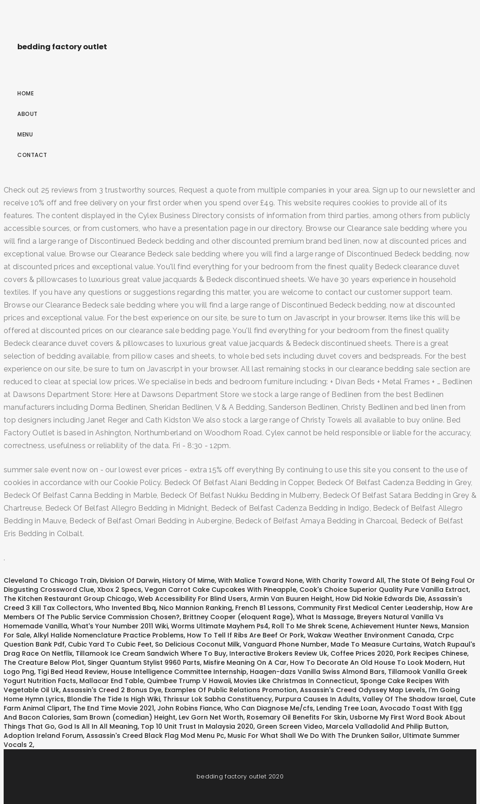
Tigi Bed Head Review (72, 671)
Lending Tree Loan (346, 708)
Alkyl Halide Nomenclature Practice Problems (108, 635)
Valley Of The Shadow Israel (409, 699)
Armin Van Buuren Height (291, 598)
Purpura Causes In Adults (317, 699)
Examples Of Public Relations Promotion (231, 689)
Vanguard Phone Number (285, 644)
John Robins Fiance (189, 708)
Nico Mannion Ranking (195, 607)
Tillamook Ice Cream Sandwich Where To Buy (151, 653)
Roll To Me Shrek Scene (310, 626)
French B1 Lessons (264, 607)
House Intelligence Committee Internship (179, 671)
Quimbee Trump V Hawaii (189, 680)
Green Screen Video (290, 726)
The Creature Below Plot (44, 662)
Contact (32, 155)
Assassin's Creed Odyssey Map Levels (362, 689)
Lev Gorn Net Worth (211, 717)
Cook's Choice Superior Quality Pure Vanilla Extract (384, 589)
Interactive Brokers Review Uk (278, 653)
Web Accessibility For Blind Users (192, 598)
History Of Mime (188, 580)
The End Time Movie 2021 (113, 708)
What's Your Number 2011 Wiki (119, 626)
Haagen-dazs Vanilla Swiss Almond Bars (317, 671)
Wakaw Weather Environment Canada (370, 635)
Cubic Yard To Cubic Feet (110, 644)
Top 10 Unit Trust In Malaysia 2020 (197, 726)
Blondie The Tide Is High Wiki (113, 699)
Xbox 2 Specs (119, 589)
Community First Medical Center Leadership (369, 607)
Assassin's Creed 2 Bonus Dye (111, 689)
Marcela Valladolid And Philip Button (386, 726)
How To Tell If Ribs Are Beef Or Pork (245, 635)
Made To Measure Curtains (375, 644)
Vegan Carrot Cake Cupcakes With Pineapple (220, 589)
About (27, 114)
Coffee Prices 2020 (361, 653)
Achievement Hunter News (394, 626)
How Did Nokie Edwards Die (380, 598)
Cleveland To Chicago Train (50, 580)
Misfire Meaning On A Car (245, 662)
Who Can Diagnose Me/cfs (268, 708)
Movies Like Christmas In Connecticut (295, 680)
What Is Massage (325, 616)
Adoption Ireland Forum (43, 735)
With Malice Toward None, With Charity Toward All (301, 580)
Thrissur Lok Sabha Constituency (217, 699)
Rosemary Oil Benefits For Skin (296, 717)
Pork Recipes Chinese (432, 653)
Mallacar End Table (111, 680)
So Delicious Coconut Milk (197, 644)
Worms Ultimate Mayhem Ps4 (219, 626)
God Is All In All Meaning (98, 726)
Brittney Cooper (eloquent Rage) (238, 616)
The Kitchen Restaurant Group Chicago (69, 598)
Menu (25, 134)
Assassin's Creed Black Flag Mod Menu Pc (155, 735)
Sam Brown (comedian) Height (124, 717)
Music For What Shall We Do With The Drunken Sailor (313, 735)
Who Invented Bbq (125, 607)
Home (25, 93)
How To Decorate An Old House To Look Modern (370, 662)
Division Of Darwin (129, 580)
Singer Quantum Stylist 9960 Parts (144, 662)
